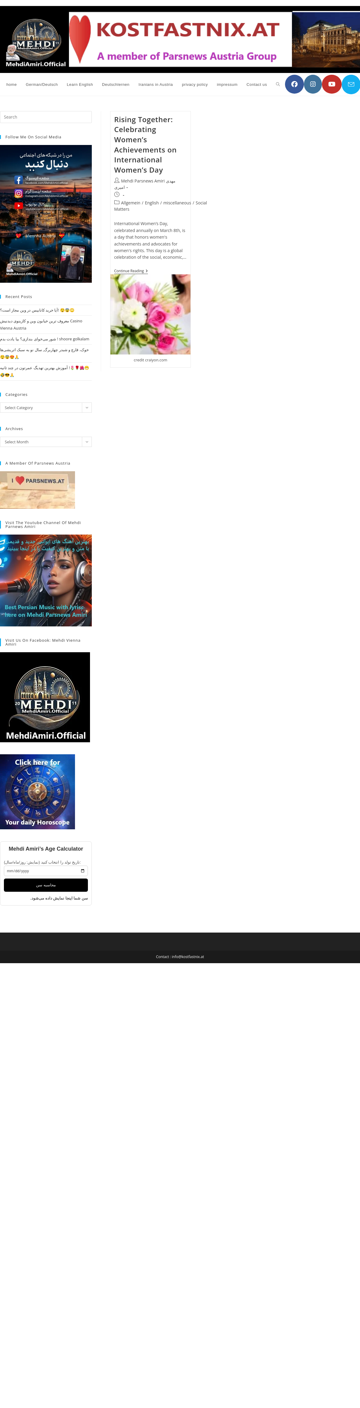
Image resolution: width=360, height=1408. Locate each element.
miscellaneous (177, 203)
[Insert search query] (46, 117)
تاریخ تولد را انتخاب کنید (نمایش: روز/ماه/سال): (42, 862)
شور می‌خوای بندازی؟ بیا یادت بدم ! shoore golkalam (44, 339)
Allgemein (130, 203)
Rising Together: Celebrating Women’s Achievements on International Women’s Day (145, 144)
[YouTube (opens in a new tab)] (332, 84)
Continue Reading (131, 271)
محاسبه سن (46, 885)
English (152, 203)
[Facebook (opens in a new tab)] (294, 84)
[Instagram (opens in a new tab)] (313, 84)
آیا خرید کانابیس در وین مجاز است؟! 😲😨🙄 (37, 310)
